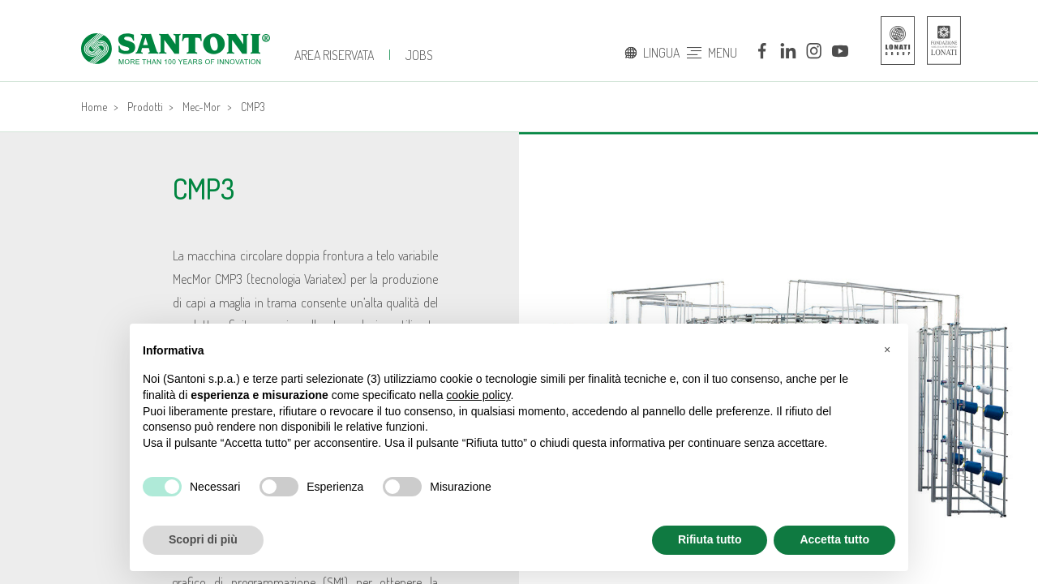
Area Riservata (334, 55)
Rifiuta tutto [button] (710, 539)
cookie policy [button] (478, 395)
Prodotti (145, 107)
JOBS (419, 55)
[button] (887, 350)
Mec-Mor (201, 107)
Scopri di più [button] (203, 539)
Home (94, 107)
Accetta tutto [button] (834, 539)
